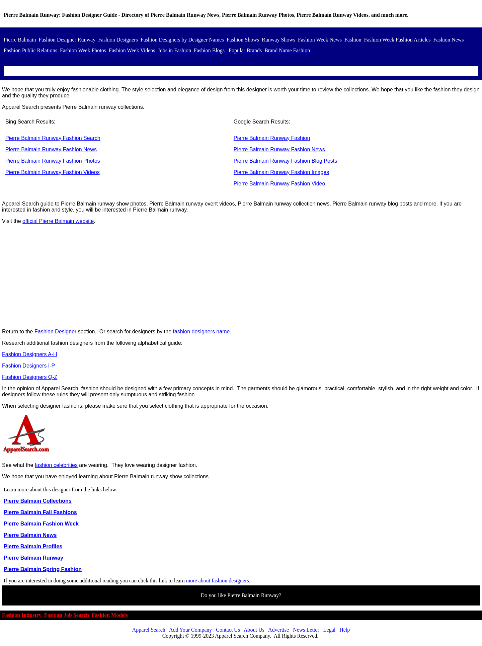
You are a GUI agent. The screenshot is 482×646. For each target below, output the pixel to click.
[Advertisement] (241, 276)
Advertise (278, 630)
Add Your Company (190, 630)
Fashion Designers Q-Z (29, 377)
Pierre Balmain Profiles (33, 546)
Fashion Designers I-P (28, 366)
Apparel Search (148, 630)
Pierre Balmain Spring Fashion (43, 569)
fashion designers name (201, 331)
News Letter (306, 630)
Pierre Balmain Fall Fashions (40, 512)
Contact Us (228, 630)
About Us (254, 630)
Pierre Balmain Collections (38, 501)
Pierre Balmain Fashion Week (41, 524)
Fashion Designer (55, 331)
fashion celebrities (56, 465)
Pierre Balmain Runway (33, 558)
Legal (329, 630)
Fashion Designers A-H (29, 354)
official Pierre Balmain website (58, 221)
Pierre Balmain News (30, 535)
